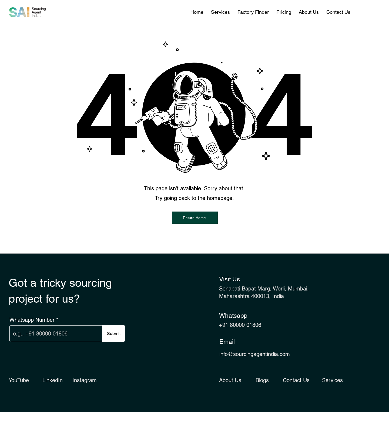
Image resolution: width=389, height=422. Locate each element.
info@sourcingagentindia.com (254, 354)
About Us (230, 380)
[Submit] (113, 333)
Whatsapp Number (32, 320)
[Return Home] (195, 218)
